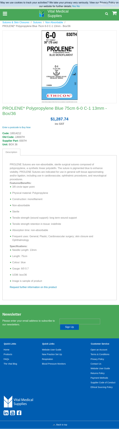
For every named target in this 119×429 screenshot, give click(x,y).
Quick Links (10, 338)
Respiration (47, 353)
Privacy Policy (97, 353)
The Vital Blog (10, 358)
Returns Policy (97, 367)
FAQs (6, 353)
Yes (74, 6)
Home (6, 344)
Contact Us (95, 358)
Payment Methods (99, 372)
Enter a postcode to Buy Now (16, 127)
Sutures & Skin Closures (15, 22)
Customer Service (100, 338)
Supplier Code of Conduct (102, 377)
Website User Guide (51, 344)
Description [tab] (11, 152)
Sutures (37, 22)
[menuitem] (10, 360)
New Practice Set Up (52, 349)
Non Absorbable (54, 22)
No (78, 6)
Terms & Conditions (99, 349)
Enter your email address (72, 316)
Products (8, 349)
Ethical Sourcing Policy (101, 381)
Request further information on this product (33, 287)
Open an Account (98, 344)
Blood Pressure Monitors (54, 358)
